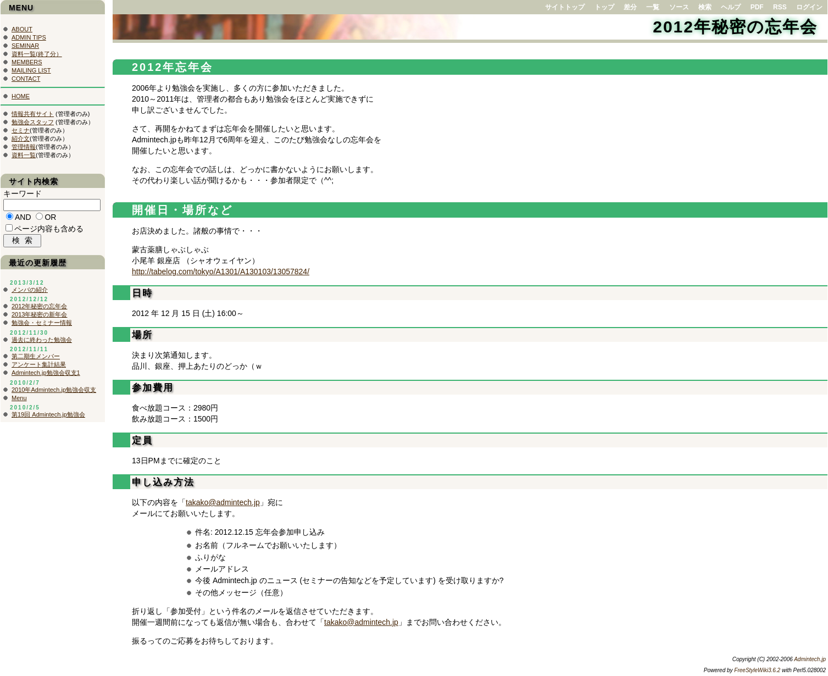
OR (50, 218)
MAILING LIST (31, 70)
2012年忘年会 (173, 67)
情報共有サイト (33, 113)
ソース (679, 7)
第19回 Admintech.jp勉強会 (48, 417)
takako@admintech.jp (223, 502)
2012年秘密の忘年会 (735, 27)
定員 (142, 440)
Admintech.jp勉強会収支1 (46, 375)
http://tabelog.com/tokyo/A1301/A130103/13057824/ (220, 271)
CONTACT (26, 78)
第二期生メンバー (36, 359)
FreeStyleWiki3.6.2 (757, 670)
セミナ (21, 130)
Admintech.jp (810, 659)
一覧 (652, 7)
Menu (19, 400)
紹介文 (21, 138)
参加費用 (153, 388)
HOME (21, 96)
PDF (757, 7)
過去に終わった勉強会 (42, 342)
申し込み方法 (163, 482)
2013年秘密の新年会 (39, 317)
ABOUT (22, 29)
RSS (780, 7)
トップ (604, 7)
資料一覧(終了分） (37, 54)
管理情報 (24, 146)
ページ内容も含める (49, 230)
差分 (630, 7)
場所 (142, 335)
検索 (705, 7)
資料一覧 (24, 155)
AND (23, 218)
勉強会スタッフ (33, 122)
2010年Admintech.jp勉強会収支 (54, 392)
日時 (142, 293)
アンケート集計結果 (39, 367)
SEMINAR (25, 45)
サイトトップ (565, 7)
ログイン (809, 7)
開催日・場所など (182, 210)
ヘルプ (731, 7)
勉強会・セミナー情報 (42, 325)
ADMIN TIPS (29, 37)
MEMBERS (27, 62)
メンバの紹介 (30, 292)
